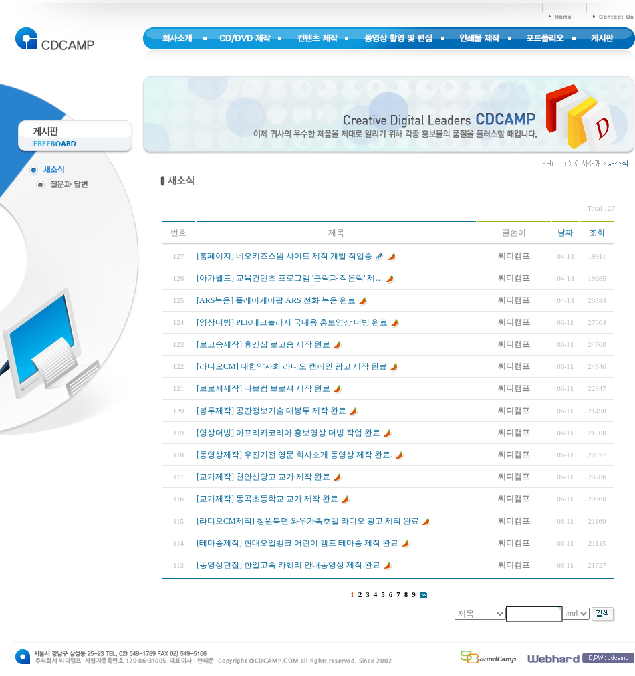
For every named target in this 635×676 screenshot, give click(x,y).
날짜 (565, 232)
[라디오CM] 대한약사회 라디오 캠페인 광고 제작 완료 (292, 366)
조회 (597, 232)
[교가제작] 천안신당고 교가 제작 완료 (263, 476)
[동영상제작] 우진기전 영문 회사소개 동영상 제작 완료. (294, 454)
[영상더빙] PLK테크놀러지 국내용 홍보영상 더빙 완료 (292, 322)
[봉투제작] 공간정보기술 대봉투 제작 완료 (271, 410)
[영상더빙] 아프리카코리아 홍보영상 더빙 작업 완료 (288, 432)
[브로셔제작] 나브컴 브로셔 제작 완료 (263, 388)
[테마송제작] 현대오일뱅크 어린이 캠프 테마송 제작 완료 (297, 543)
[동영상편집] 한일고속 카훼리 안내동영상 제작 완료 (288, 565)
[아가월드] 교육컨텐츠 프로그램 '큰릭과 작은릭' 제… (290, 278)
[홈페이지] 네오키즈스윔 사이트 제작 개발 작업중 (284, 256)
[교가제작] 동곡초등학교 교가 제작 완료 (267, 498)
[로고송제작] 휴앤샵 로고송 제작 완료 (263, 344)
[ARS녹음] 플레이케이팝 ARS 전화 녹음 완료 (276, 300)
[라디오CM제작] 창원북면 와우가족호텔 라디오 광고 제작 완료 (308, 521)
